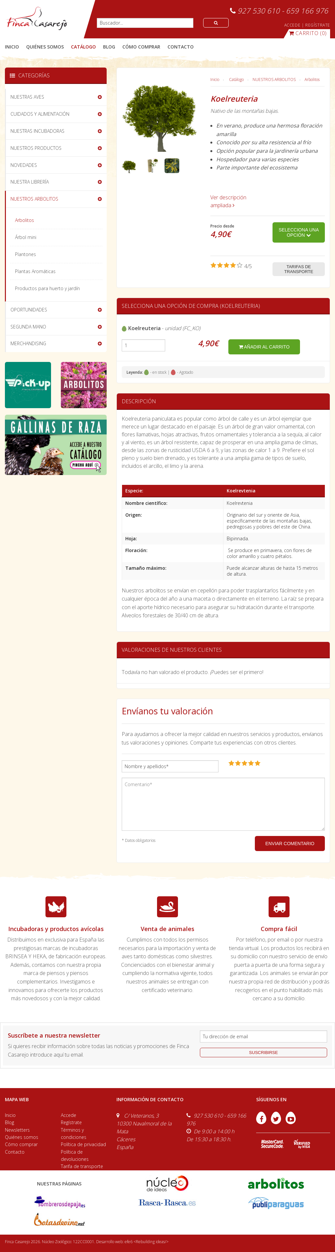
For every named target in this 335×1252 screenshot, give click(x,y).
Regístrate (71, 1122)
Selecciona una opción (299, 232)
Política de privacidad (83, 1144)
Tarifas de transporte (298, 269)
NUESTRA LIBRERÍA (29, 182)
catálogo (83, 47)
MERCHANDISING (28, 343)
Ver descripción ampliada (228, 201)
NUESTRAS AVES (27, 97)
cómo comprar (141, 47)
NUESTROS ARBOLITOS (274, 79)
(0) (308, 33)
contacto (181, 47)
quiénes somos (45, 47)
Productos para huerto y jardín (47, 288)
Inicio (12, 47)
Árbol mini (25, 237)
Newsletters (17, 1130)
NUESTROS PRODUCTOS (36, 148)
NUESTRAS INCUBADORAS (37, 131)
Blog (9, 1122)
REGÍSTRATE (317, 25)
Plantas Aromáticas (35, 271)
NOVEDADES (23, 165)
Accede (68, 1115)
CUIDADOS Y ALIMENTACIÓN (39, 114)
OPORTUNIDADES (28, 310)
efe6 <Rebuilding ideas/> (146, 1241)
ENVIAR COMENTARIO (289, 843)
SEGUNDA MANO (28, 327)
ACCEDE (292, 25)
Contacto (15, 1152)
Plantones (25, 254)
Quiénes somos (21, 1137)
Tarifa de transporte (82, 1166)
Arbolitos (312, 79)
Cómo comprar (21, 1144)
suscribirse (263, 1052)
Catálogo (236, 79)
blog (109, 47)
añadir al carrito (264, 346)
